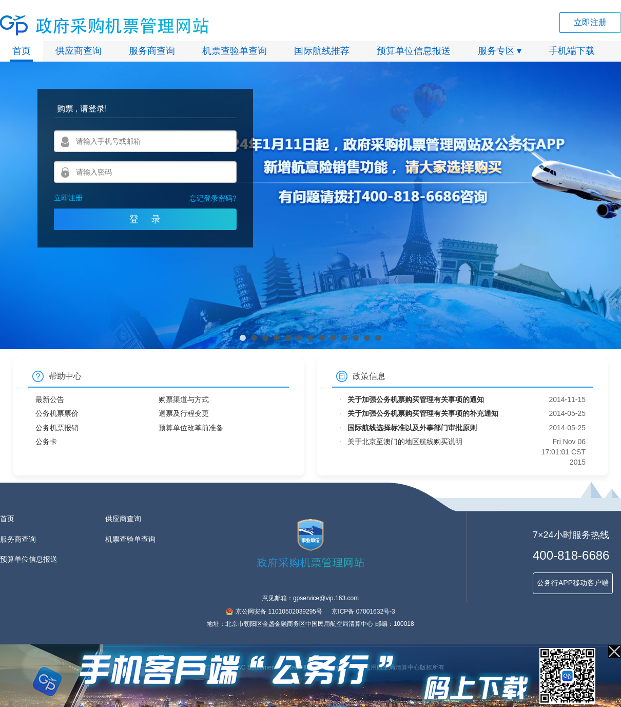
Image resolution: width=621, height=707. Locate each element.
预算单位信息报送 (414, 51)
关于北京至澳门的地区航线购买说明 (404, 441)
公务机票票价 (57, 413)
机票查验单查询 (234, 51)
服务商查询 (152, 51)
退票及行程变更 (184, 413)
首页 (21, 51)
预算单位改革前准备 (191, 428)
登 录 (145, 219)
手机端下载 (572, 51)
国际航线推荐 (322, 51)
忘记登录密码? (213, 198)
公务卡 (46, 441)
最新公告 (49, 399)
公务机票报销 (57, 428)
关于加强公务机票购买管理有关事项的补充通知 (422, 413)
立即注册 (590, 22)
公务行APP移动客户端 (573, 583)
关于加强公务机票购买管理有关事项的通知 (415, 399)
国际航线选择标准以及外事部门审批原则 (412, 428)
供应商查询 (78, 51)
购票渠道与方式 (184, 399)
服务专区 (496, 51)
